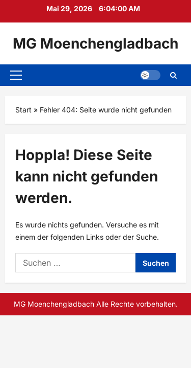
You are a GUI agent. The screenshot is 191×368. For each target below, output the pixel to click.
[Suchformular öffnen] (173, 75)
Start (23, 109)
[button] (16, 75)
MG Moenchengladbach (95, 43)
